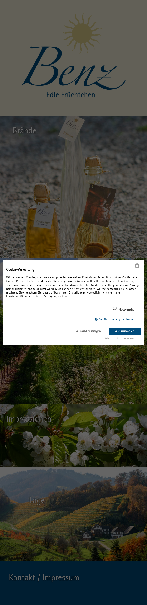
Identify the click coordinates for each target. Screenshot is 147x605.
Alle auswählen (124, 331)
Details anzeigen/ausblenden (116, 319)
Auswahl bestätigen (88, 331)
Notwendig (126, 309)
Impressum (129, 338)
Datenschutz (111, 338)
